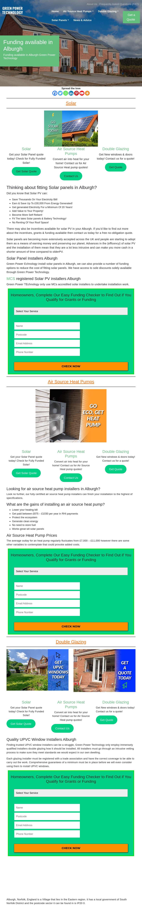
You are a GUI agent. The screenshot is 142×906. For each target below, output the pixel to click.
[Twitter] (60, 93)
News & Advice (82, 20)
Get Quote (115, 167)
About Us (92, 4)
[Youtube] (81, 93)
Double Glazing (107, 11)
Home (55, 11)
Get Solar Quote (26, 171)
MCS (11, 279)
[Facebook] (54, 93)
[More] (87, 93)
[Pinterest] (76, 93)
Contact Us (71, 176)
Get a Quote (131, 17)
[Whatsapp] (65, 93)
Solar (26, 149)
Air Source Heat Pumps (77, 11)
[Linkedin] (71, 93)
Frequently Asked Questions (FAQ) (119, 4)
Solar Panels (59, 20)
